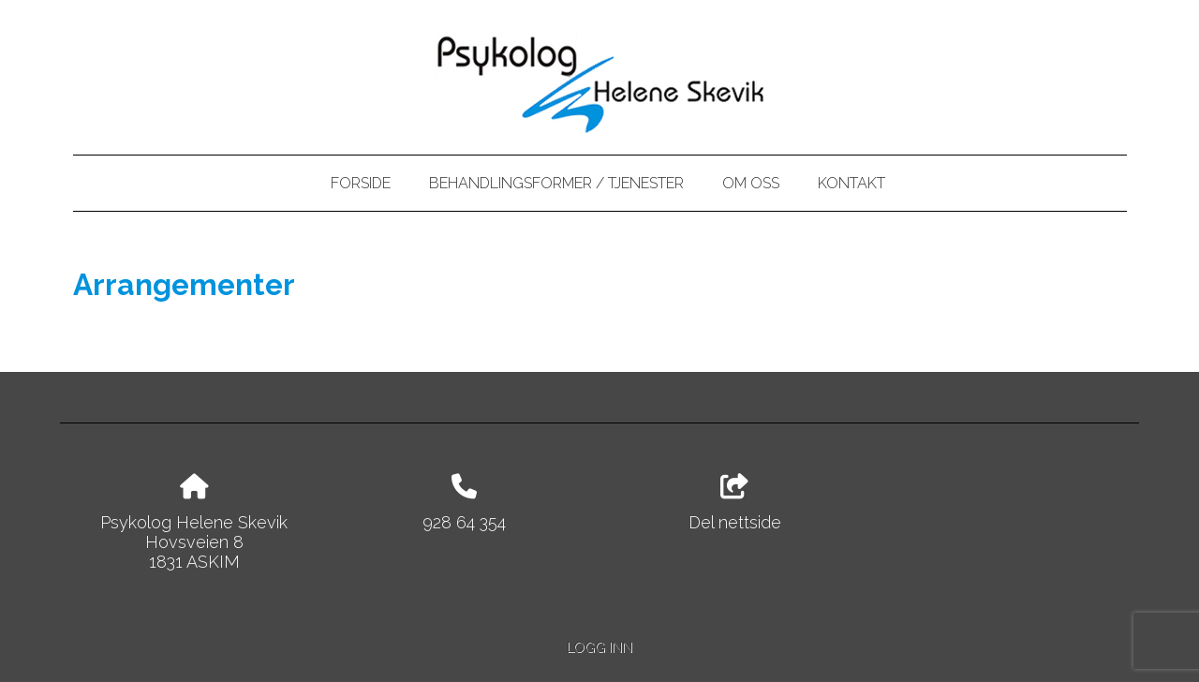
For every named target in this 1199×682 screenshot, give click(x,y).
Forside (361, 183)
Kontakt (851, 183)
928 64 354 (464, 522)
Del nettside (734, 503)
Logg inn (599, 647)
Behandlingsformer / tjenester (556, 183)
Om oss (750, 183)
